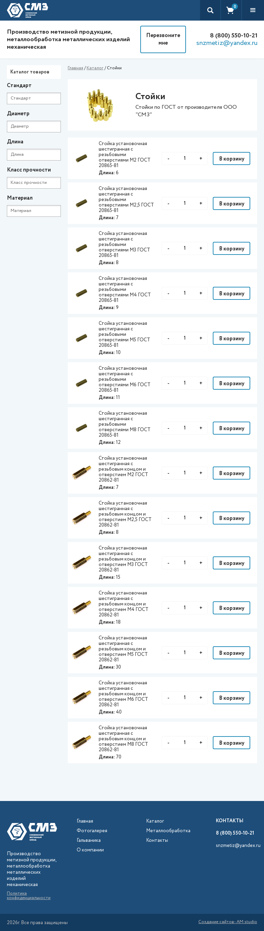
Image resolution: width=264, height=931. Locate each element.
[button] (253, 10)
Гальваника (89, 840)
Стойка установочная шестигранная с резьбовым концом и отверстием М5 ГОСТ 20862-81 (123, 649)
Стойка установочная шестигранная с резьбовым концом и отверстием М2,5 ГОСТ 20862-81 (125, 514)
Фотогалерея (92, 831)
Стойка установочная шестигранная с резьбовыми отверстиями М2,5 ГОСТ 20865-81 (126, 199)
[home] (27, 10)
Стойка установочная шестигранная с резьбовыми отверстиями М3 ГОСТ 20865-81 (124, 244)
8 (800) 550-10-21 (233, 35)
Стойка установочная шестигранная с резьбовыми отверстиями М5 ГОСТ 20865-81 (124, 334)
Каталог (95, 68)
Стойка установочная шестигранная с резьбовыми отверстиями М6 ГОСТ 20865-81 (125, 379)
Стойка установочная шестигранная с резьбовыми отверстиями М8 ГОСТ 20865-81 (125, 424)
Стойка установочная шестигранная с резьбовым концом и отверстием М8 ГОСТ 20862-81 (123, 739)
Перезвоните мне (163, 39)
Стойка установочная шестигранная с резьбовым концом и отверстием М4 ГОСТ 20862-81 (123, 604)
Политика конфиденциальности (29, 895)
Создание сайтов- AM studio (227, 922)
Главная (75, 68)
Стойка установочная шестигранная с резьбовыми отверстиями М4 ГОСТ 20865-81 (125, 289)
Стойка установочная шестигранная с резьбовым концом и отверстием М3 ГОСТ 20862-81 (123, 559)
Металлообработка (168, 831)
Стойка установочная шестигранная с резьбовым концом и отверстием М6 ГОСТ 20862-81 (123, 694)
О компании (90, 850)
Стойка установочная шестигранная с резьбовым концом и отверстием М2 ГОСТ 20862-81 (123, 469)
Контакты (157, 840)
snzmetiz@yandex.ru (226, 43)
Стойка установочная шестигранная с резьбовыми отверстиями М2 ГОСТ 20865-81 (125, 154)
